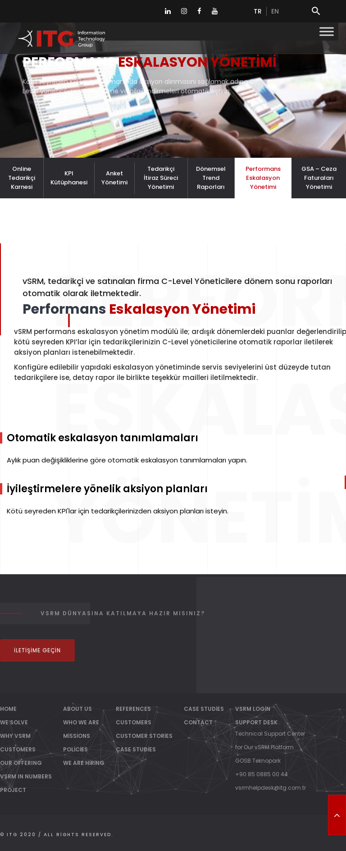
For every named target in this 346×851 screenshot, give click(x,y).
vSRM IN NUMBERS (26, 776)
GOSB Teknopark (258, 760)
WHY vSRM (15, 736)
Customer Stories (144, 736)
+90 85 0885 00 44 (261, 774)
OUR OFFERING (21, 763)
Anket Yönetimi (114, 178)
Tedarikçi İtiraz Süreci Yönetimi (161, 178)
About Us (77, 709)
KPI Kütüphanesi (68, 178)
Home (8, 709)
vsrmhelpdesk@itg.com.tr (270, 788)
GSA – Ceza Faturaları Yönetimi (319, 178)
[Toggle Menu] (326, 31)
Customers (133, 722)
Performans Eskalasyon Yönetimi (263, 178)
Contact (198, 722)
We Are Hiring (84, 763)
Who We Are (81, 722)
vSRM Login (252, 709)
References (133, 709)
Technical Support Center (270, 733)
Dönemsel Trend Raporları (211, 178)
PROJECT (13, 790)
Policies (75, 749)
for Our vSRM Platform (264, 747)
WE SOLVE (14, 722)
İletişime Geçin (37, 650)
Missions (76, 736)
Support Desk (256, 722)
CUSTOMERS (18, 749)
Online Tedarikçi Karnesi (21, 178)
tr (258, 11)
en (275, 11)
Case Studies (136, 749)
